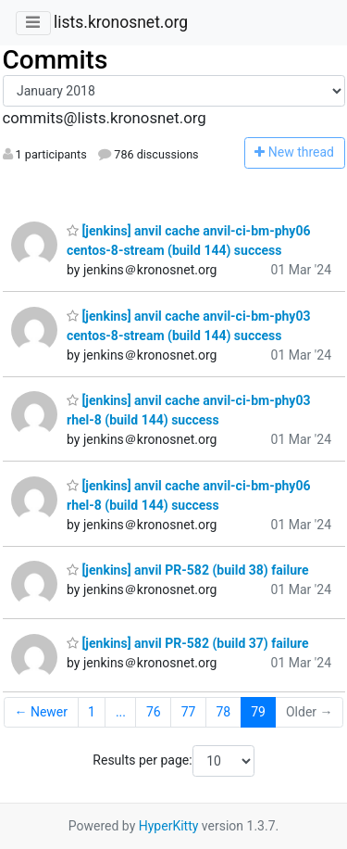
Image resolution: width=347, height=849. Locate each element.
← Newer (41, 711)
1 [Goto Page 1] (91, 711)
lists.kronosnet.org (121, 22)
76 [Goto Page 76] (153, 711)
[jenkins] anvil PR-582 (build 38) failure (188, 570)
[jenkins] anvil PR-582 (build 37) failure (188, 643)
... (121, 711)
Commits (55, 59)
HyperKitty (169, 825)
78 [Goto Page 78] (223, 711)
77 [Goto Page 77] (188, 711)
